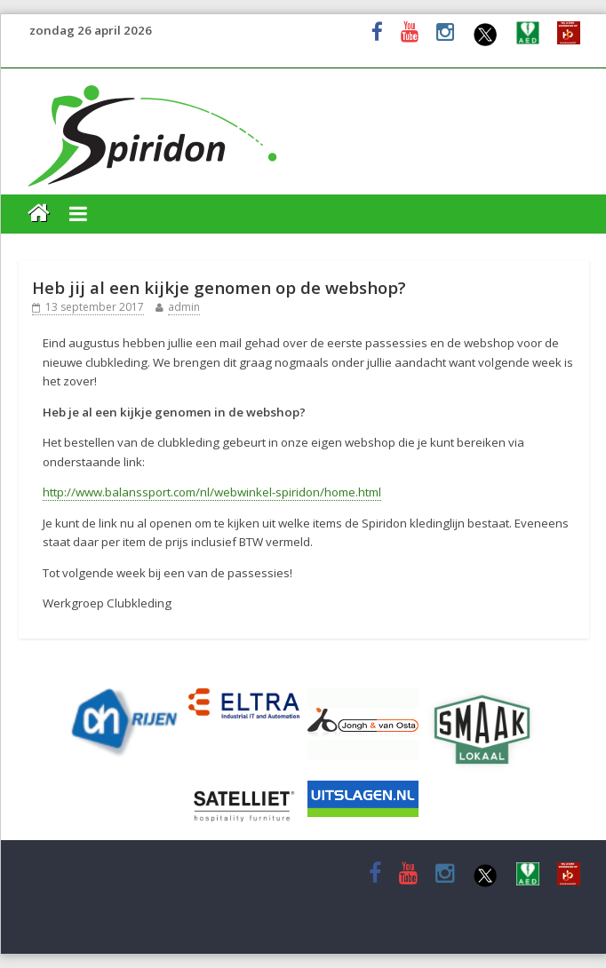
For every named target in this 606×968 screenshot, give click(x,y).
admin (184, 306)
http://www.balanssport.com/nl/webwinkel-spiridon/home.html (212, 492)
